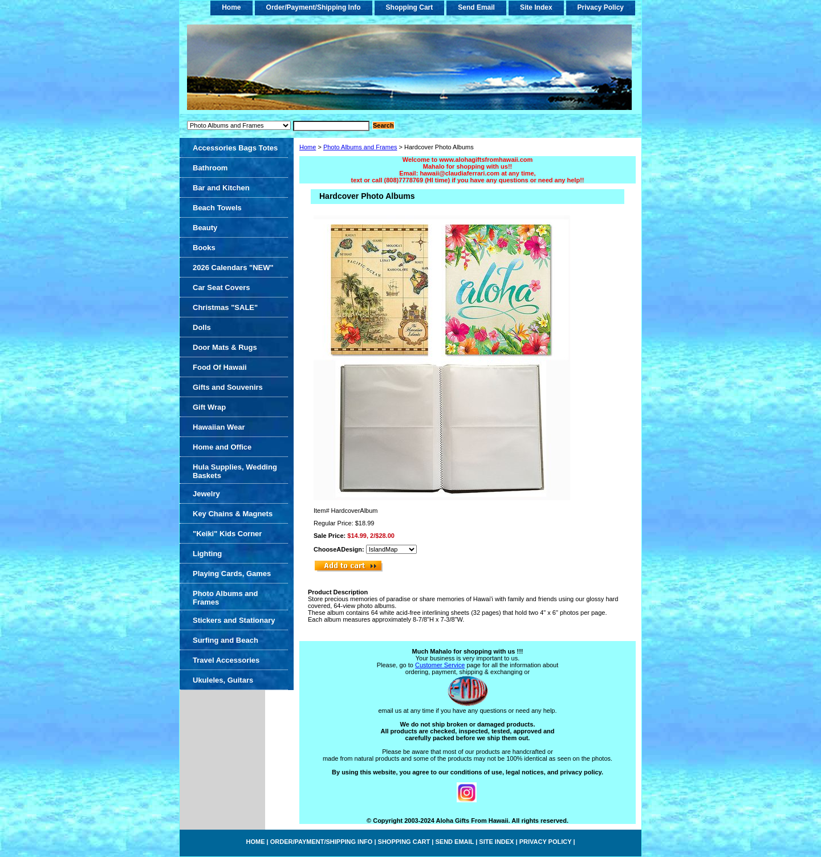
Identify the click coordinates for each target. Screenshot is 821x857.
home (231, 7)
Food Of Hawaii (220, 367)
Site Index (536, 7)
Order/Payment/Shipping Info (313, 7)
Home (307, 147)
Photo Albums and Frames (360, 147)
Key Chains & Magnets (233, 513)
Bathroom (210, 168)
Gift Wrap (209, 407)
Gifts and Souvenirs (228, 387)
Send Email (476, 7)
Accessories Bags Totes (235, 148)
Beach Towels (217, 207)
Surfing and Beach (225, 640)
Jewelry (206, 493)
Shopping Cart (409, 7)
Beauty (205, 227)
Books (204, 247)
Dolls (202, 327)
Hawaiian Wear (219, 427)
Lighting (207, 553)
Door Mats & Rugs (225, 347)
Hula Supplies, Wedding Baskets (235, 471)
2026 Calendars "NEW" (233, 267)
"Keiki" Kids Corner (227, 533)
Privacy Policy (601, 7)
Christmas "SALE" (225, 307)
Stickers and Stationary (234, 620)
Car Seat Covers (221, 287)
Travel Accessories (226, 660)
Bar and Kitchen (221, 187)
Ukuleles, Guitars (223, 680)
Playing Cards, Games (232, 573)
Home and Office (222, 447)
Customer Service (440, 665)
